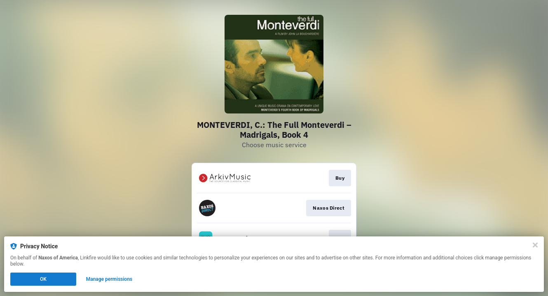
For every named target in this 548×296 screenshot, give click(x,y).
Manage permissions (109, 279)
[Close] (535, 245)
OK (43, 279)
